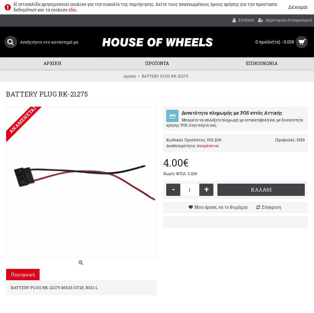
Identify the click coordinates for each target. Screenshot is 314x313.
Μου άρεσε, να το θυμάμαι (221, 207)
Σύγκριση (271, 207)
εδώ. (72, 10)
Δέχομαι (298, 7)
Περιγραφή (23, 274)
